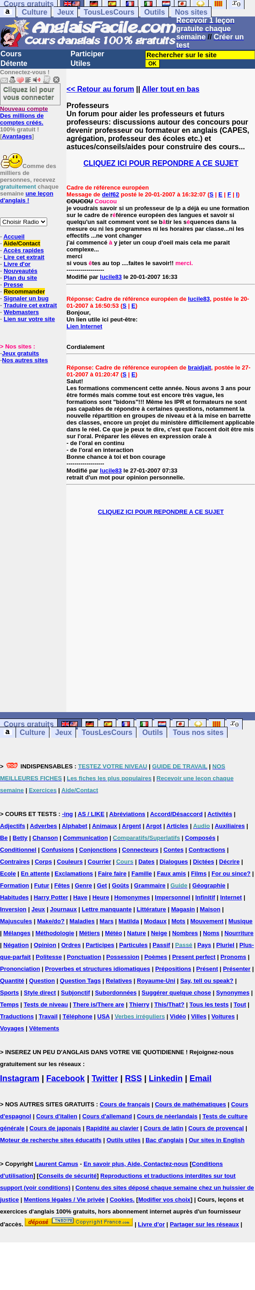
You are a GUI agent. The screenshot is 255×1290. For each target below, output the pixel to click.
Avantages (17, 136)
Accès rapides (23, 250)
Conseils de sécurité (68, 1175)
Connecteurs (140, 849)
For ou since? (231, 873)
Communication (85, 837)
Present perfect (194, 956)
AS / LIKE (91, 814)
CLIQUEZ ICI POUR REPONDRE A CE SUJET (160, 163)
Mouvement (206, 921)
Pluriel (225, 945)
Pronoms (233, 956)
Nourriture (239, 933)
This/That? (169, 1004)
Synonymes (233, 992)
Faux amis (171, 873)
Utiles (81, 63)
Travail (48, 1016)
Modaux (155, 921)
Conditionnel (18, 849)
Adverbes (43, 825)
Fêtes (62, 885)
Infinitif (205, 897)
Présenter (236, 968)
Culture (34, 12)
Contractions (207, 849)
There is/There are (98, 1004)
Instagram (19, 1078)
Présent (207, 968)
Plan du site (20, 277)
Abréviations (127, 814)
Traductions (17, 1016)
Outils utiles (124, 1140)
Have (80, 897)
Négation (16, 945)
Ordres (71, 945)
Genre (83, 885)
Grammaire (150, 885)
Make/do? (51, 921)
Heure (100, 897)
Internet (231, 897)
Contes (173, 849)
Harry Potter (51, 897)
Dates (146, 861)
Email (201, 1078)
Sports (9, 992)
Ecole (8, 873)
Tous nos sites (198, 732)
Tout (239, 1004)
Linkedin (166, 1078)
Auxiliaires (230, 825)
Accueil (13, 236)
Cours (11, 54)
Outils (154, 12)
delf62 (110, 194)
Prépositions (173, 968)
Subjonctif (75, 992)
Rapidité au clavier (112, 1128)
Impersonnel (172, 897)
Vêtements (44, 1028)
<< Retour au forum (100, 89)
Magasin (183, 909)
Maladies (82, 921)
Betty (20, 837)
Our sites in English (216, 1140)
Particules (133, 945)
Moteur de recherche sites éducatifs (51, 1140)
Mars (107, 921)
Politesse (49, 956)
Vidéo (178, 1016)
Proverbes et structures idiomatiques (97, 968)
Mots (178, 921)
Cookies (121, 1199)
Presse (13, 284)
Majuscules (16, 921)
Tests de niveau (46, 1004)
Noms (211, 933)
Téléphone (77, 1016)
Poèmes (155, 956)
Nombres (185, 933)
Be (4, 837)
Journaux (63, 909)
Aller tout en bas (170, 89)
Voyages (12, 1028)
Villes (198, 1016)
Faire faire (112, 873)
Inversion (13, 909)
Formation (14, 885)
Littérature (151, 909)
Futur (41, 885)
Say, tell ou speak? (206, 980)
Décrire (229, 861)
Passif (161, 945)
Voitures (223, 1016)
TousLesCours (109, 12)
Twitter (105, 1078)
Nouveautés (21, 270)
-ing (67, 814)
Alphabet (74, 825)
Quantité (12, 980)
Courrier (99, 861)
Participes (100, 945)
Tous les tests (209, 1004)
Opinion (45, 945)
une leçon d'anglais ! (26, 197)
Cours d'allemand (107, 1116)
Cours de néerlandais (167, 1116)
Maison (210, 909)
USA (104, 1016)
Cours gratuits (29, 724)
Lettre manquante (107, 909)
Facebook (65, 1078)
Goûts (120, 885)
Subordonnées (115, 992)
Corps (43, 861)
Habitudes (14, 897)
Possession (122, 956)
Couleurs (69, 861)
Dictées (203, 861)
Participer (87, 54)
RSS (133, 1078)
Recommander (24, 291)
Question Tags (80, 980)
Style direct (40, 992)
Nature (136, 933)
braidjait (200, 367)
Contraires (15, 861)
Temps (9, 1004)
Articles (178, 825)
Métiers (89, 933)
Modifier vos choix (164, 1199)
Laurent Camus (56, 1163)
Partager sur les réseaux (204, 1224)
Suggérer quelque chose (176, 992)
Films (198, 873)
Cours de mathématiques (190, 1104)
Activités (219, 814)
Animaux (104, 825)
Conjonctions (98, 849)
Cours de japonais (55, 1128)
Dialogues (173, 861)
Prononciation (20, 968)
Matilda (129, 921)
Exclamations (73, 873)
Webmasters (21, 312)
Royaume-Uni (156, 980)
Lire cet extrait (24, 257)
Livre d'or (17, 264)
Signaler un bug (26, 298)
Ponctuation (84, 956)
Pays (204, 945)
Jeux (65, 12)
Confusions (57, 849)
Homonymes (132, 897)
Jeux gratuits (20, 353)
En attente (35, 873)
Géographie (208, 885)
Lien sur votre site (29, 319)
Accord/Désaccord (176, 814)
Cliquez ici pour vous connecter (28, 93)
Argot (154, 825)
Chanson (45, 837)
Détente (13, 63)
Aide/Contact (21, 243)
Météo (113, 933)
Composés (200, 837)
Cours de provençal (216, 1128)
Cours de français (125, 1104)
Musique (240, 921)
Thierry (139, 1004)
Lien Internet (84, 326)
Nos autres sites (25, 360)
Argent (131, 825)
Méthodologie (54, 933)
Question (42, 980)
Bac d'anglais (165, 1140)
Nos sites (191, 12)
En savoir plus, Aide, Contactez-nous (135, 1163)
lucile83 (111, 276)
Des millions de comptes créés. (24, 115)
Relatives (119, 980)
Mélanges (16, 933)
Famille (141, 873)
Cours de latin (164, 1128)
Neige (159, 933)
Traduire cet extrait (30, 305)
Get (102, 885)
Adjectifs (12, 825)
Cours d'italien (56, 1116)
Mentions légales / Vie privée (64, 1199)
